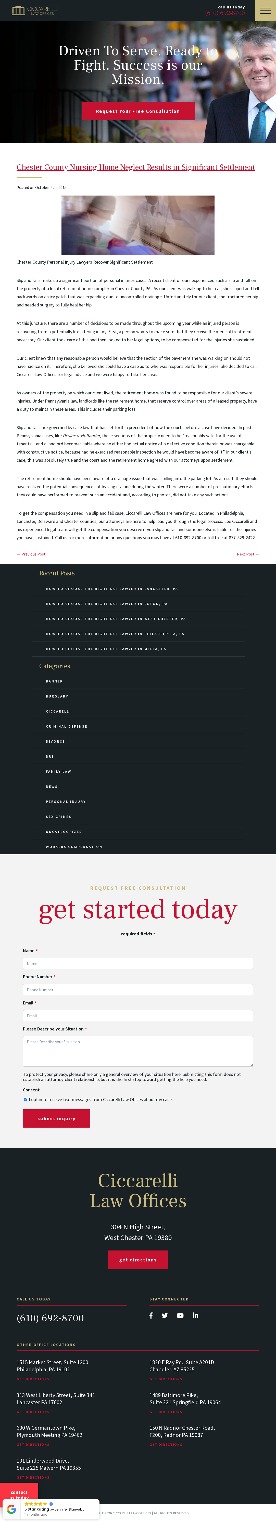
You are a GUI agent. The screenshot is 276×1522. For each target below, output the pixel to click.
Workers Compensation (74, 846)
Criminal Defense (66, 726)
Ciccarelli (58, 711)
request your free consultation (138, 111)
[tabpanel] (72, 1375)
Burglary (57, 696)
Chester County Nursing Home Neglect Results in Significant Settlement (136, 167)
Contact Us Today (19, 1495)
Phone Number (39, 976)
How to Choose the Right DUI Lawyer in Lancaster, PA (112, 588)
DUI (50, 756)
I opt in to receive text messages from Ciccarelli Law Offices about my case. (101, 1099)
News (52, 786)
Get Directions (138, 1260)
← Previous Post (31, 554)
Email (30, 1002)
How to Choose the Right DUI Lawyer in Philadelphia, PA (115, 633)
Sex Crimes (59, 816)
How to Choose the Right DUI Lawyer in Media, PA (106, 649)
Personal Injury (66, 801)
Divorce (55, 741)
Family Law (58, 771)
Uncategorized (64, 831)
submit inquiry (56, 1118)
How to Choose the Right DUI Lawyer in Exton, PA (107, 603)
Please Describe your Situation (55, 1028)
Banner (54, 681)
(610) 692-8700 (50, 1318)
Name (30, 950)
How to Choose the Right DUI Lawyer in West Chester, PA (116, 618)
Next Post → (248, 554)
